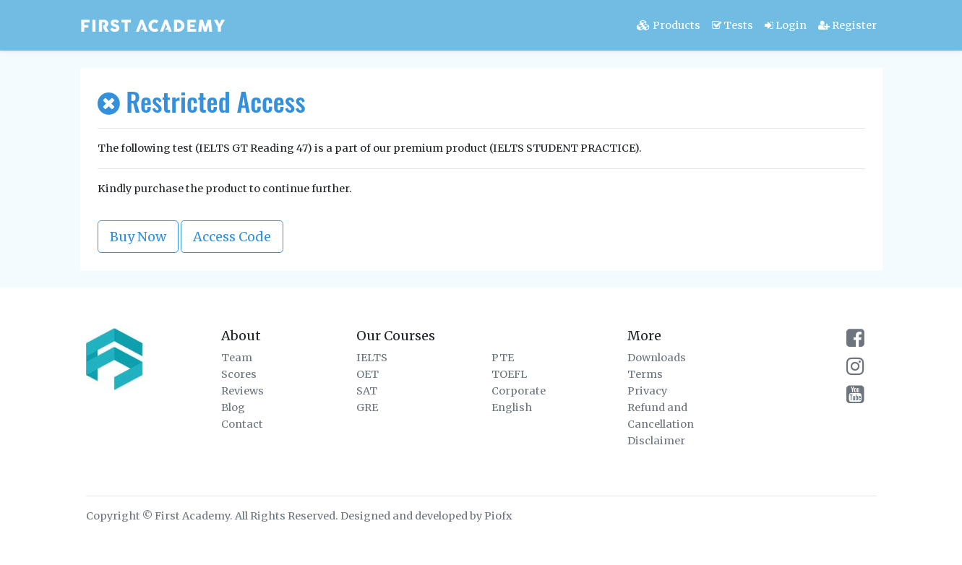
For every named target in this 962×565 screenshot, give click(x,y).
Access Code (232, 236)
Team (236, 357)
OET (367, 374)
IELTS (371, 357)
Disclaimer (656, 440)
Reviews (242, 390)
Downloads (656, 357)
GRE (367, 407)
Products (668, 25)
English (511, 407)
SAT (366, 390)
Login (786, 25)
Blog (233, 407)
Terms (645, 374)
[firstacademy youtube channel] (855, 398)
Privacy (647, 390)
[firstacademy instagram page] (855, 369)
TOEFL (509, 374)
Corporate (518, 390)
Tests (732, 25)
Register (847, 25)
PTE (502, 357)
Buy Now (138, 236)
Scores (239, 374)
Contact (242, 424)
